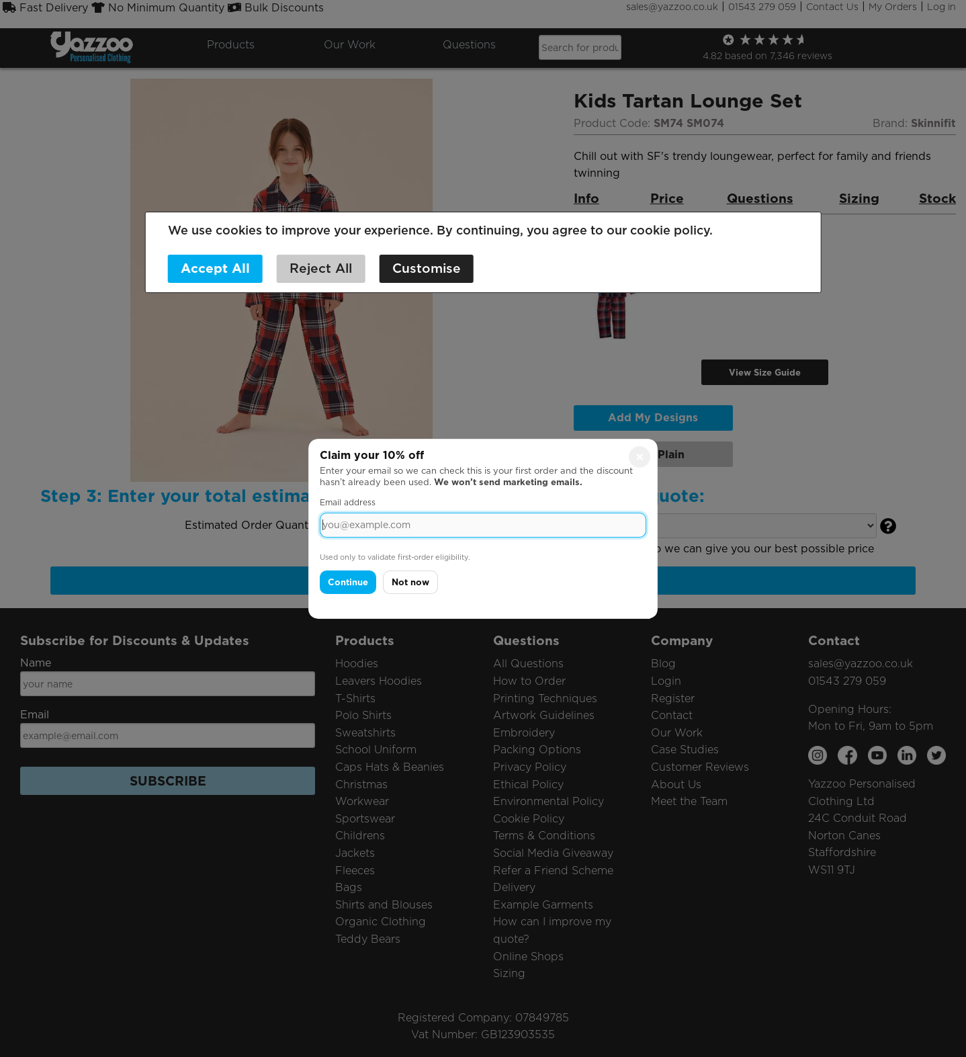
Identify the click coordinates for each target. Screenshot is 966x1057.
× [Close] (639, 456)
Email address (348, 502)
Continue (348, 582)
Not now (410, 582)
